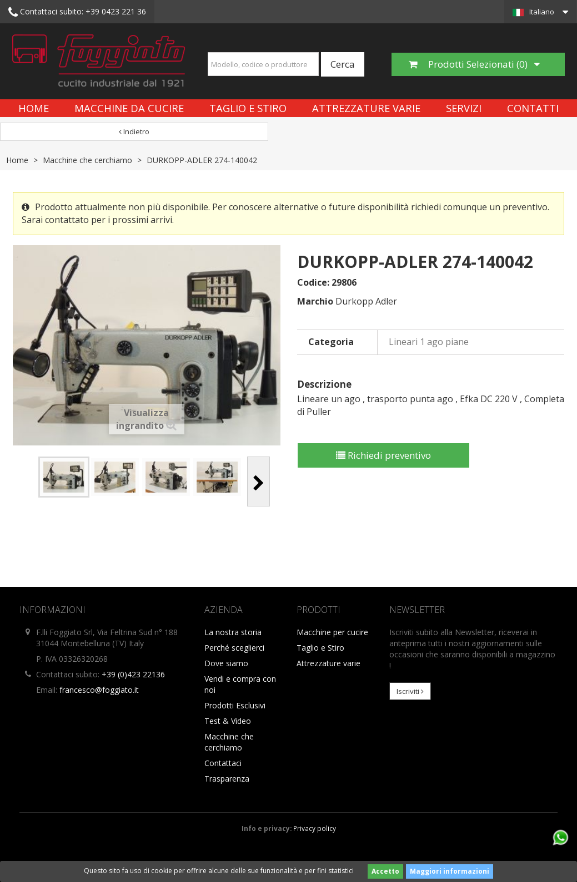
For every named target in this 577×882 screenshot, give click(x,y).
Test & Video (227, 721)
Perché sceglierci (234, 647)
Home (33, 108)
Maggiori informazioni (449, 871)
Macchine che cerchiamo (87, 160)
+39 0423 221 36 (77, 12)
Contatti (533, 108)
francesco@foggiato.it (99, 690)
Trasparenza (226, 778)
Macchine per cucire (332, 632)
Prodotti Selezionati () (474, 64)
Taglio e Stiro (248, 108)
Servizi (463, 108)
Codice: (313, 282)
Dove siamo (226, 663)
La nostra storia (233, 632)
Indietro (134, 131)
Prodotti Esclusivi (234, 705)
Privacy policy (314, 828)
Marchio (315, 301)
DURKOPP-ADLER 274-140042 (202, 160)
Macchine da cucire (129, 108)
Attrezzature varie (366, 108)
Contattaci (223, 763)
